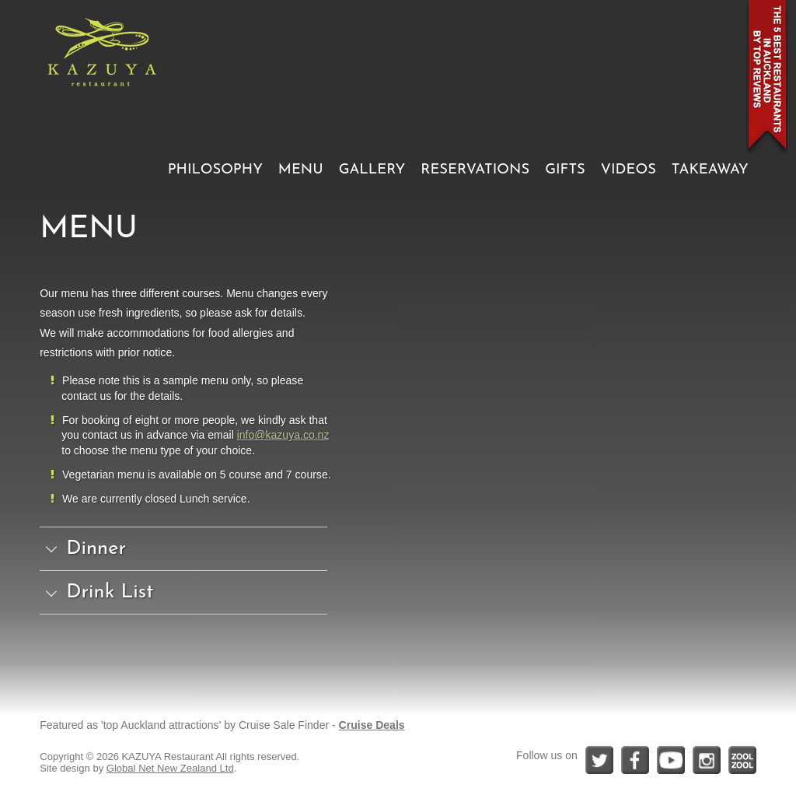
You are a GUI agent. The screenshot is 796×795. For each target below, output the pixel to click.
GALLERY (372, 170)
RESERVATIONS (475, 170)
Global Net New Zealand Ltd (170, 768)
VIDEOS (628, 170)
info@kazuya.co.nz (283, 435)
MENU (300, 170)
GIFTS (565, 170)
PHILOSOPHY (215, 170)
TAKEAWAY (710, 170)
